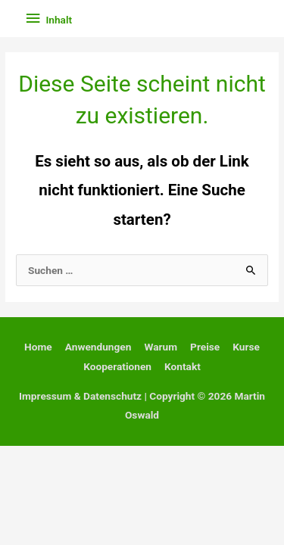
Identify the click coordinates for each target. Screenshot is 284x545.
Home (38, 347)
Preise (205, 347)
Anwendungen (98, 347)
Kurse (246, 347)
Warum (160, 347)
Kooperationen (117, 366)
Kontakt (182, 366)
